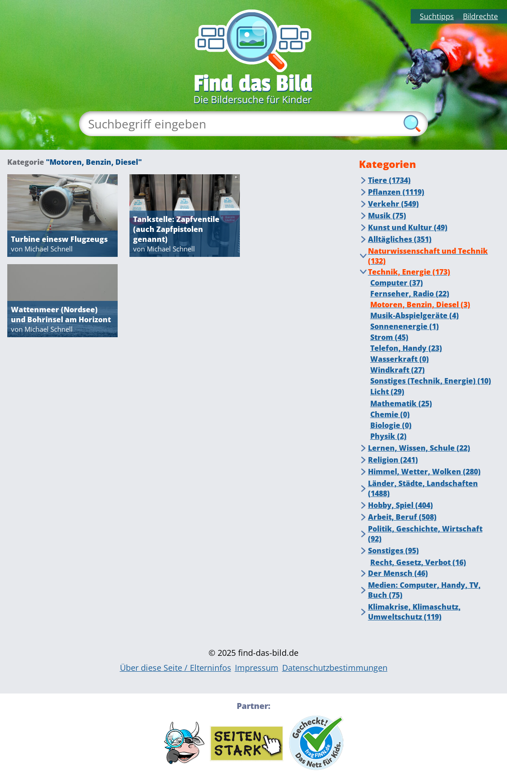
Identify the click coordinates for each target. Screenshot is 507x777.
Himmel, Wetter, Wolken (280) (424, 472)
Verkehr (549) (393, 204)
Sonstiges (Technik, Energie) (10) (430, 381)
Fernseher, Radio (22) (409, 294)
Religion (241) (393, 460)
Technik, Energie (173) (409, 272)
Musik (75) (387, 216)
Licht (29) (387, 392)
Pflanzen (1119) (396, 192)
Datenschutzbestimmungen (335, 667)
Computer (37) (396, 283)
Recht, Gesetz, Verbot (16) (418, 562)
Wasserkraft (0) (399, 359)
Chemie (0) (390, 414)
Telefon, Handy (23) (406, 348)
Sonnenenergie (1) (404, 326)
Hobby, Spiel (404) (400, 505)
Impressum (256, 667)
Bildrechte (480, 16)
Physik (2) (388, 436)
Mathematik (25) (401, 403)
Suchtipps (437, 16)
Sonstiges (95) (393, 551)
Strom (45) (389, 337)
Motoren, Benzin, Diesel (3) (420, 305)
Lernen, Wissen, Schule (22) (419, 448)
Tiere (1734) (389, 180)
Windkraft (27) (397, 370)
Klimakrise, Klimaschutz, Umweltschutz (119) (414, 612)
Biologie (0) (391, 425)
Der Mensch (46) (398, 573)
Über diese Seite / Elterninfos (175, 667)
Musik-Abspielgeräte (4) (414, 315)
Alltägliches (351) (400, 239)
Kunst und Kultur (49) (407, 227)
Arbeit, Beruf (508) (402, 517)
